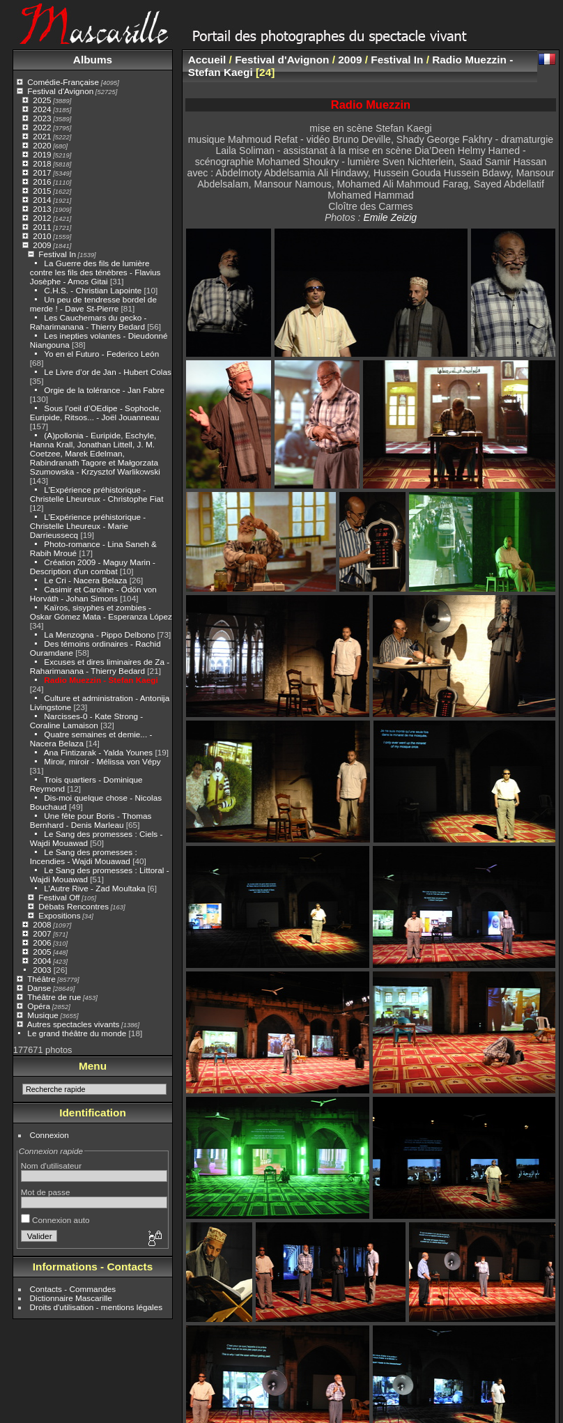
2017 (42, 172)
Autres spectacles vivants (73, 1024)
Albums (92, 60)
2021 (42, 136)
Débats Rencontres (73, 906)
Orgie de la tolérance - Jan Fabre (104, 389)
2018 (42, 163)
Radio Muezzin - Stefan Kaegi (100, 679)
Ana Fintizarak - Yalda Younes (98, 752)
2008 (42, 924)
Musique (42, 1015)
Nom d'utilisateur (51, 1165)
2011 (42, 226)
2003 (42, 969)
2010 (42, 235)
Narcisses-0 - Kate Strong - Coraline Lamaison (86, 721)
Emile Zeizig (390, 217)
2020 (42, 145)
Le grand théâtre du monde (76, 1033)
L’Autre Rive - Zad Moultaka (94, 888)
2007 (42, 933)
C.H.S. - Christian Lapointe (92, 290)
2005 (42, 951)
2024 (42, 109)
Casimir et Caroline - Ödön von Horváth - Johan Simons (93, 594)
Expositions (59, 915)
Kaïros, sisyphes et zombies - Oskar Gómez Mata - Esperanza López (101, 612)
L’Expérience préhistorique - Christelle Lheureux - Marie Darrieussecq (88, 525)
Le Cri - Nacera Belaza (86, 580)
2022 (42, 127)
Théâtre (41, 978)
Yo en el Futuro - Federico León (101, 353)
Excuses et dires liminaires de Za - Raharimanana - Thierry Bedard (99, 666)
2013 (42, 208)
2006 (42, 942)
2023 (42, 118)
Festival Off (58, 897)
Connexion (49, 1134)
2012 (42, 217)
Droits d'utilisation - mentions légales (96, 1307)
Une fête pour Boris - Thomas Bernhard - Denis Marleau (91, 820)
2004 (42, 960)
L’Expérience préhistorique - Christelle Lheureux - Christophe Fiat (97, 494)
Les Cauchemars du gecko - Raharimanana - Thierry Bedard (88, 322)
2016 (42, 181)
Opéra (38, 1005)
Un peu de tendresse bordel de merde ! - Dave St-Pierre (93, 304)
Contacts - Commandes (73, 1288)
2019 (42, 154)
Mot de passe (45, 1192)
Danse (39, 987)
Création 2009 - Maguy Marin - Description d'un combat (92, 566)
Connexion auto (55, 1219)
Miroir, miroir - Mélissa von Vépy (102, 761)
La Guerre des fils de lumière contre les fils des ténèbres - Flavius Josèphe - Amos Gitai (95, 272)
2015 (42, 190)
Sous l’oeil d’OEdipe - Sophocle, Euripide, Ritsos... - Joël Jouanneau (96, 412)
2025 (42, 100)
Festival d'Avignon (60, 90)
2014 (42, 199)
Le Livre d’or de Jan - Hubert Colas (107, 371)
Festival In (57, 254)
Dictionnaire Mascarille (71, 1297)
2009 (42, 244)
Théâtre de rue (54, 996)
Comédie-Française (63, 81)
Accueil (207, 60)
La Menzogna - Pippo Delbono (99, 634)
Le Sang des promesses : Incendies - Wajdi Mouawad (83, 856)
